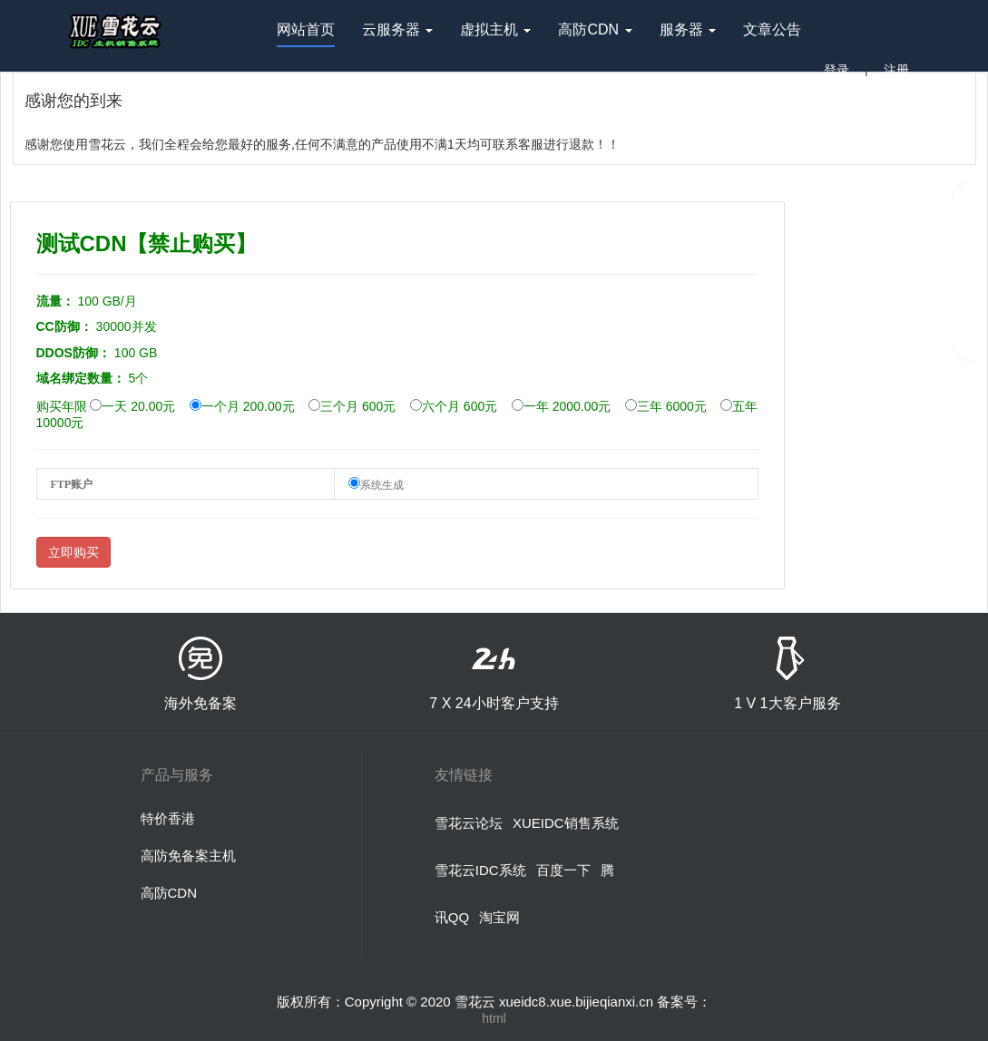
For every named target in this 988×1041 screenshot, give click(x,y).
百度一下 (563, 870)
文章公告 (772, 29)
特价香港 (168, 818)
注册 (896, 70)
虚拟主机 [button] (495, 34)
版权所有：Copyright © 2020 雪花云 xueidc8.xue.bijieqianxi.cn (467, 1001)
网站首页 (305, 34)
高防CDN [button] (594, 34)
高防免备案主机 (188, 855)
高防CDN (169, 892)
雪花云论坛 (469, 823)
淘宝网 (499, 917)
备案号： (684, 1001)
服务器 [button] (688, 34)
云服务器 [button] (397, 34)
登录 (836, 70)
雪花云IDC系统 (480, 870)
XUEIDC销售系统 (566, 823)
